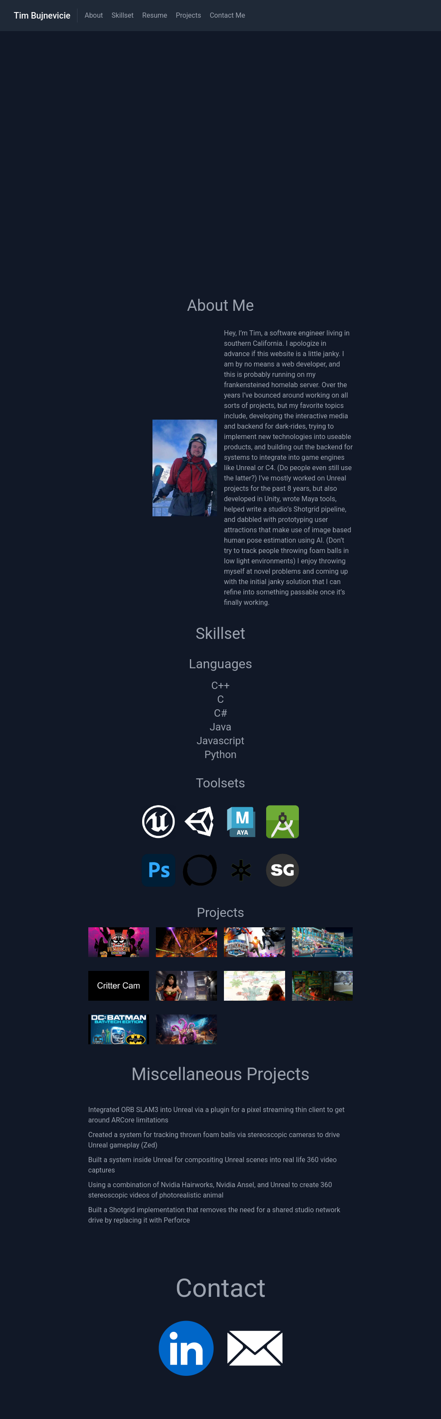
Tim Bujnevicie (42, 15)
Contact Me (227, 15)
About (93, 15)
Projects (188, 15)
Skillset (123, 15)
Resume (154, 15)
